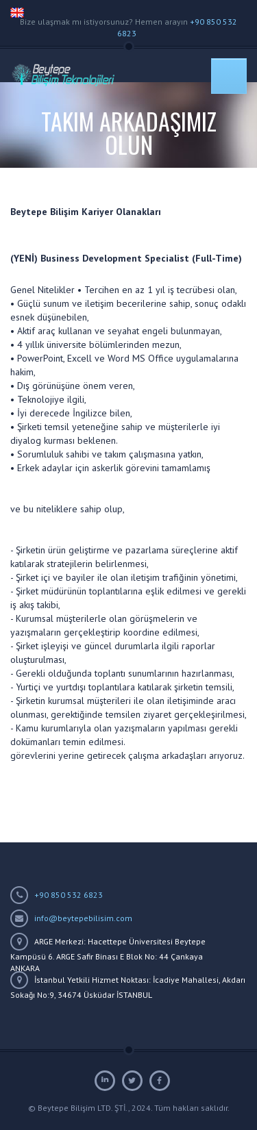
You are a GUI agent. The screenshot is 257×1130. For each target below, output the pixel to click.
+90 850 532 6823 (68, 895)
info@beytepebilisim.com (83, 918)
